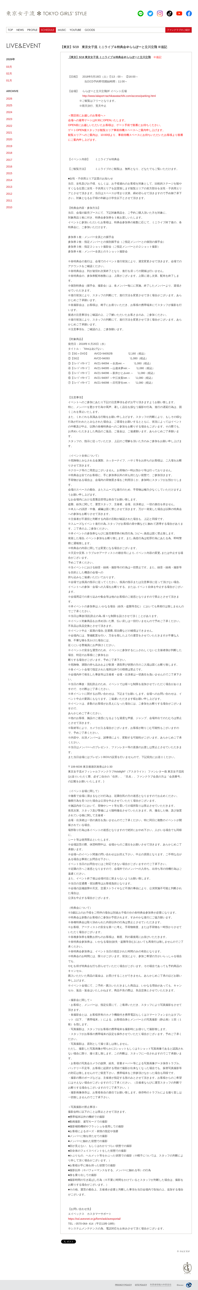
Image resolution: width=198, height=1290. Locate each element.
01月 (9, 80)
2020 (9, 139)
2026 (9, 98)
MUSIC (62, 29)
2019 (9, 146)
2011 (9, 200)
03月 (9, 66)
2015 (9, 173)
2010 (9, 207)
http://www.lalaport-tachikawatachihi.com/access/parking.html (119, 95)
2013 (9, 186)
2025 (9, 105)
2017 (9, 159)
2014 (9, 180)
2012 (9, 193)
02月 (9, 73)
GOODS (90, 29)
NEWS (20, 29)
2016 (9, 166)
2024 (9, 112)
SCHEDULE (47, 29)
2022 (9, 125)
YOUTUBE (75, 29)
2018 (9, 152)
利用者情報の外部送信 (160, 1284)
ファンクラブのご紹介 (178, 29)
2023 (9, 119)
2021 (9, 132)
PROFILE (32, 29)
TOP (10, 29)
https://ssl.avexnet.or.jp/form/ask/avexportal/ (94, 1218)
